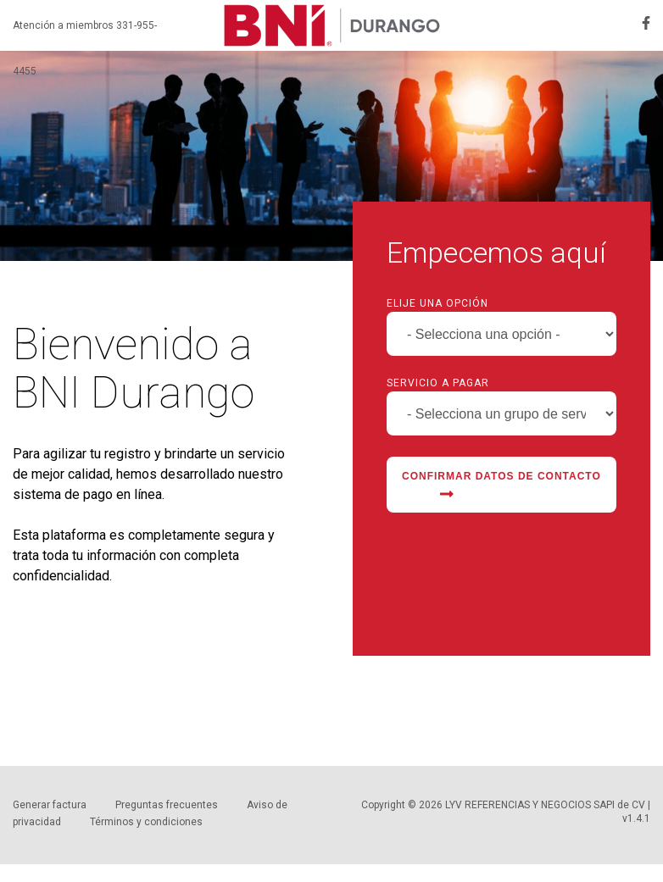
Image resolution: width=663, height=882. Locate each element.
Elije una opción (437, 303)
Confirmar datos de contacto (501, 486)
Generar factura (49, 805)
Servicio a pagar (438, 383)
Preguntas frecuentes (166, 805)
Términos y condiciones (146, 822)
